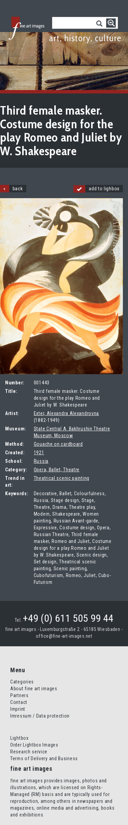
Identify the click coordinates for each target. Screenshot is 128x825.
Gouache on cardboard (58, 444)
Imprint (17, 709)
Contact (18, 702)
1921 (39, 452)
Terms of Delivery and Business (44, 758)
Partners (19, 695)
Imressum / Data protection (40, 716)
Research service (28, 751)
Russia (41, 461)
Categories (22, 681)
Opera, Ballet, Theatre (57, 469)
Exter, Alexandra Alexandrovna (66, 413)
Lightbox (19, 738)
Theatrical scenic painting (61, 478)
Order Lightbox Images (34, 745)
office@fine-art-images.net (64, 636)
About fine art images (33, 688)
